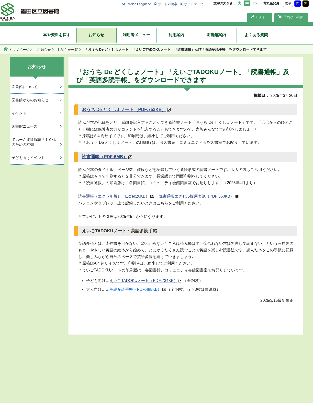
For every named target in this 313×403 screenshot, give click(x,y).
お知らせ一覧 (67, 50)
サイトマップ (193, 4)
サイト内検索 (167, 4)
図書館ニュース (24, 126)
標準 (288, 3)
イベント (19, 113)
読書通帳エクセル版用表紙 (196, 196)
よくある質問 (256, 35)
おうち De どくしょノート (124, 109)
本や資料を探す (56, 35)
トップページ (19, 50)
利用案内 (176, 35)
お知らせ (96, 35)
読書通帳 (104, 156)
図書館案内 (216, 35)
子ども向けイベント (28, 158)
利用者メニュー (136, 35)
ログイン (259, 17)
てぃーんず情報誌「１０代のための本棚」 (34, 142)
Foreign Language (138, 4)
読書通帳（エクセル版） (113, 196)
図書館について (24, 87)
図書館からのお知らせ (30, 100)
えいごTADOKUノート (144, 281)
